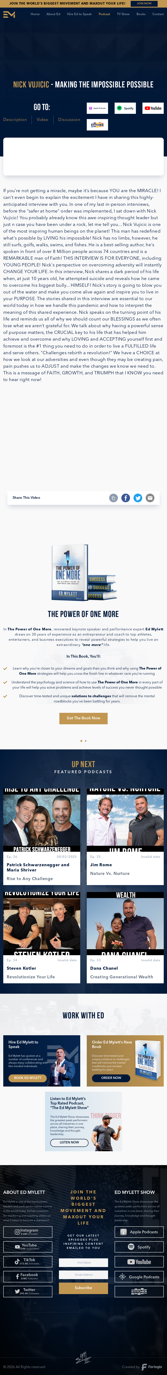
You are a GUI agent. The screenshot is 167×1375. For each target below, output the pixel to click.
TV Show (123, 14)
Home (35, 14)
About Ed (53, 14)
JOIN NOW (144, 3)
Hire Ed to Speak (79, 14)
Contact (158, 14)
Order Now (111, 1078)
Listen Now (69, 1142)
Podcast (104, 14)
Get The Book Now (83, 718)
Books (141, 14)
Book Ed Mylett (27, 1078)
